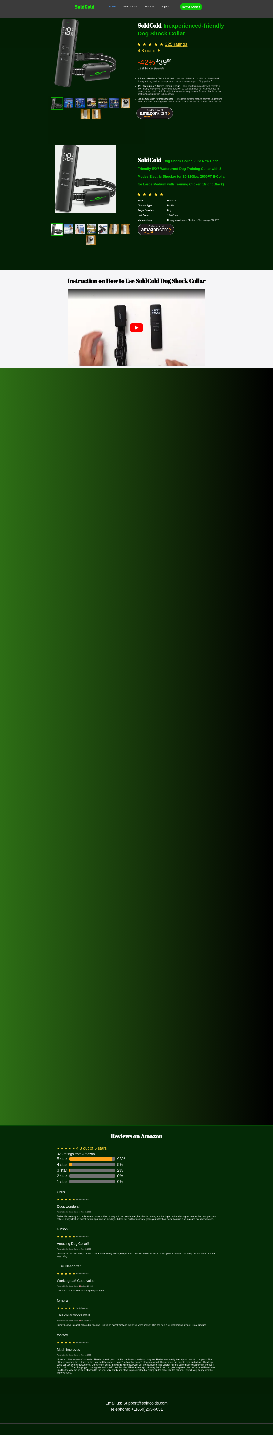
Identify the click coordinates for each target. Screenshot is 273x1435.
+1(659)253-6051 (147, 1409)
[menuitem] (112, 7)
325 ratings (176, 44)
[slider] (150, 44)
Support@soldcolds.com (145, 1403)
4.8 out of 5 (149, 50)
